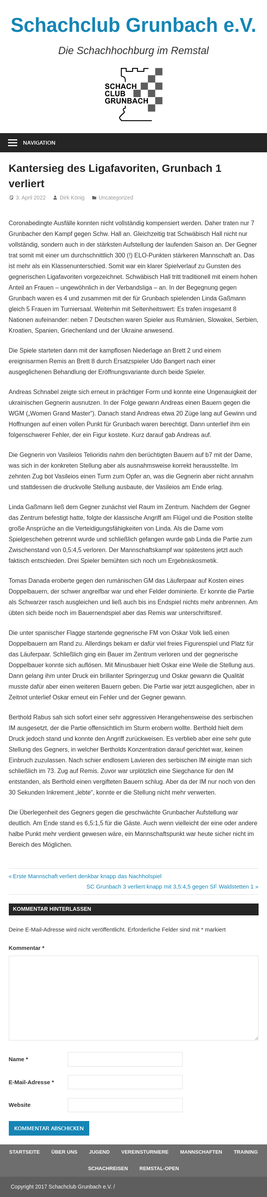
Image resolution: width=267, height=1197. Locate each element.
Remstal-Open (159, 1168)
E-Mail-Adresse (31, 1082)
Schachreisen (108, 1168)
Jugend (99, 1152)
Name (18, 1059)
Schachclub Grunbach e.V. (133, 25)
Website (20, 1104)
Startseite (24, 1152)
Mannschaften (201, 1152)
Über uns (64, 1152)
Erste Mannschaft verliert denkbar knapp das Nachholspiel (87, 876)
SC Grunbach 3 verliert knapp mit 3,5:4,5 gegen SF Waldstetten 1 (170, 886)
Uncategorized (115, 198)
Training (246, 1152)
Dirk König (72, 198)
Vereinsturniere (145, 1152)
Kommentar (26, 948)
